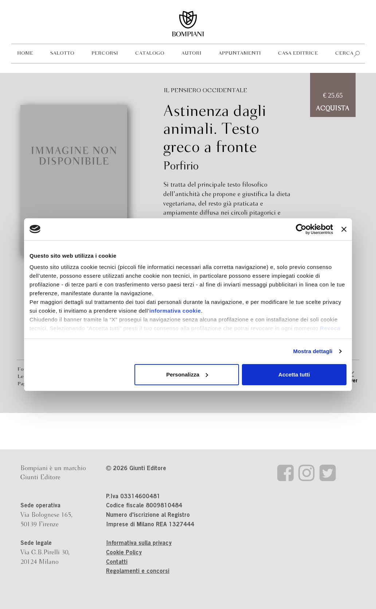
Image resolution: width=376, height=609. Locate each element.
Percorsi (104, 53)
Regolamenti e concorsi (137, 571)
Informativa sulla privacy (139, 543)
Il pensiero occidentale (205, 90)
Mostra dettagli (312, 351)
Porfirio (181, 166)
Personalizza (187, 374)
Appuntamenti (240, 53)
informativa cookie (175, 311)
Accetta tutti (294, 374)
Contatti (117, 562)
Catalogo (149, 53)
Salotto (62, 53)
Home (25, 53)
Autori (191, 53)
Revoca (330, 328)
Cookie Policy (124, 553)
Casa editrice (298, 53)
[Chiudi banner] (343, 229)
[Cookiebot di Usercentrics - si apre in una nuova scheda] (301, 229)
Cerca (344, 53)
